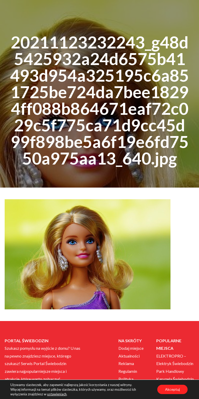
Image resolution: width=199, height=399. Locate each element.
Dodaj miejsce (131, 348)
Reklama (126, 363)
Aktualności (129, 355)
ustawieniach (57, 394)
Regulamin (127, 371)
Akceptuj (172, 389)
